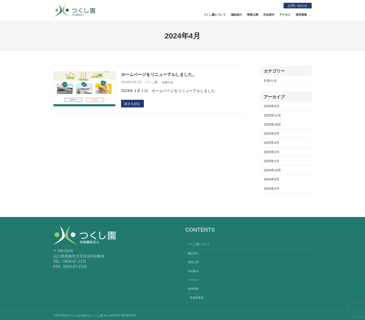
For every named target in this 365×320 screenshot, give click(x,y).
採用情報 (301, 14)
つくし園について (214, 14)
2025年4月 (271, 143)
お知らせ (167, 82)
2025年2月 (271, 152)
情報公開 (252, 14)
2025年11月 (272, 115)
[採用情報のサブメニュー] (311, 15)
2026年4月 (271, 106)
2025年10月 (272, 124)
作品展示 (268, 14)
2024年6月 (271, 179)
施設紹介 (236, 14)
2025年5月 (271, 133)
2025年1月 (271, 161)
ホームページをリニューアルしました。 (158, 74)
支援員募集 (197, 297)
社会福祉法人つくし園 (128, 9)
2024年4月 (271, 188)
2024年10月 (272, 170)
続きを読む (132, 104)
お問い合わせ (297, 5)
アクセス (285, 14)
